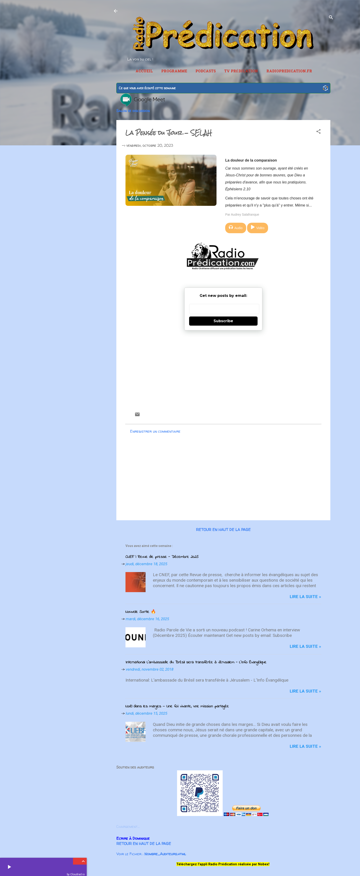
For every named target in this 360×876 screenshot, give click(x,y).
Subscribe (223, 321)
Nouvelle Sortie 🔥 (140, 612)
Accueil (144, 71)
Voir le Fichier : (151, 853)
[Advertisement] (223, 369)
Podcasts (206, 71)
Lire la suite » (305, 596)
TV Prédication (241, 71)
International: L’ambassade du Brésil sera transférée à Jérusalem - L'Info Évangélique (195, 662)
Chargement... (128, 826)
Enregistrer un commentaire (155, 431)
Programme (174, 71)
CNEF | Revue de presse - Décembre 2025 (161, 557)
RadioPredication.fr (289, 71)
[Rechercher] (331, 18)
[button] (318, 132)
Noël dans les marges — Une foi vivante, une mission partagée (177, 706)
